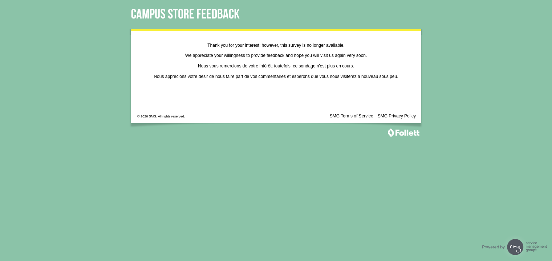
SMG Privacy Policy (397, 116)
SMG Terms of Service (351, 116)
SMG (153, 116)
